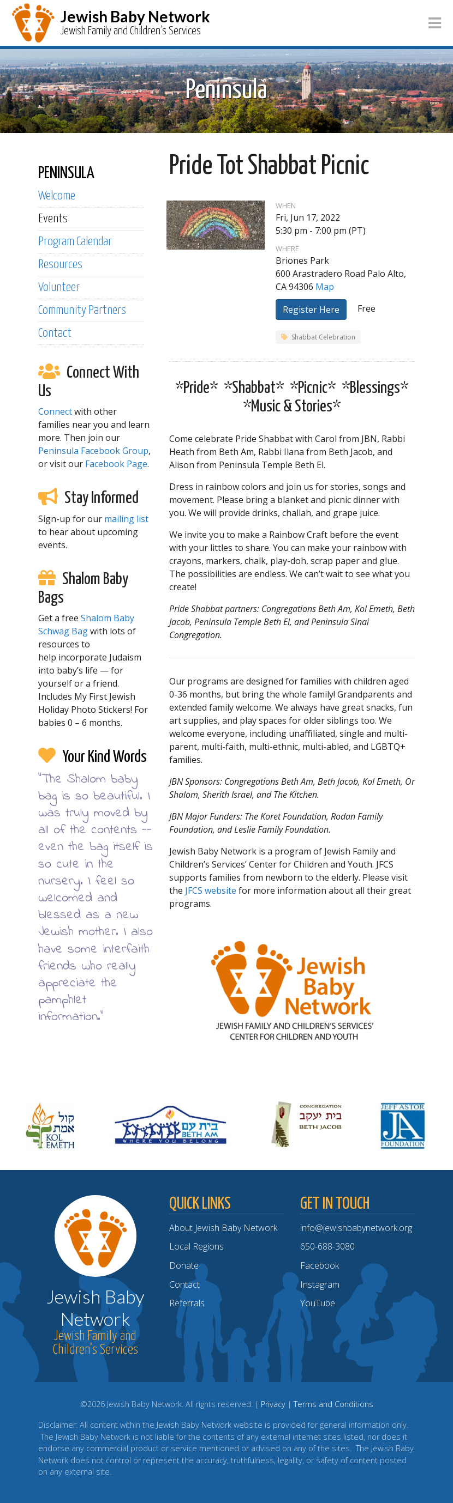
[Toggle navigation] (434, 23)
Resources (60, 264)
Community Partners (82, 310)
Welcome (56, 196)
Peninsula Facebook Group (93, 451)
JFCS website (210, 890)
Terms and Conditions (333, 1404)
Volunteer (59, 287)
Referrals (187, 1303)
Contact (54, 333)
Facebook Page (116, 464)
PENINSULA (66, 173)
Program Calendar (75, 241)
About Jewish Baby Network (223, 1228)
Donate (184, 1265)
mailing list (126, 519)
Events (53, 219)
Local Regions (196, 1246)
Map (324, 287)
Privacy (273, 1404)
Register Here (311, 310)
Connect (55, 411)
